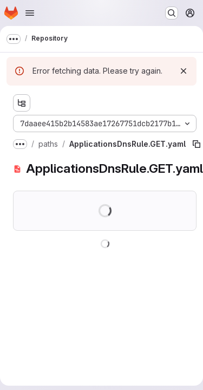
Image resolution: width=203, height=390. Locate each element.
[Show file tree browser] (21, 103)
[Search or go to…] (171, 13)
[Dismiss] (183, 70)
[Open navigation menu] (29, 13)
